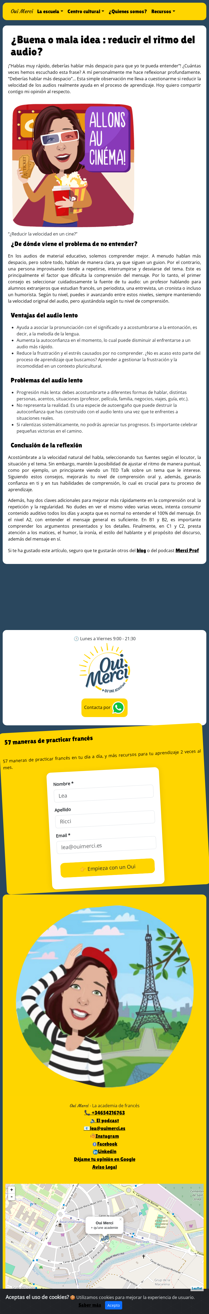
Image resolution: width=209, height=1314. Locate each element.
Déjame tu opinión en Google (104, 1159)
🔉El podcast (104, 1120)
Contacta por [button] (104, 707)
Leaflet (197, 1288)
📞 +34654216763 (104, 1113)
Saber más (90, 1305)
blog (141, 550)
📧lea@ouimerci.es (104, 1128)
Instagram (104, 1136)
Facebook (104, 1144)
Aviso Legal (104, 1167)
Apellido (62, 809)
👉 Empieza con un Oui (107, 868)
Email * (63, 835)
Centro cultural (84, 11)
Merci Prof (187, 550)
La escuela (48, 11)
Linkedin (104, 1151)
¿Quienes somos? (128, 11)
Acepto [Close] (113, 1305)
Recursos (161, 11)
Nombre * (63, 783)
